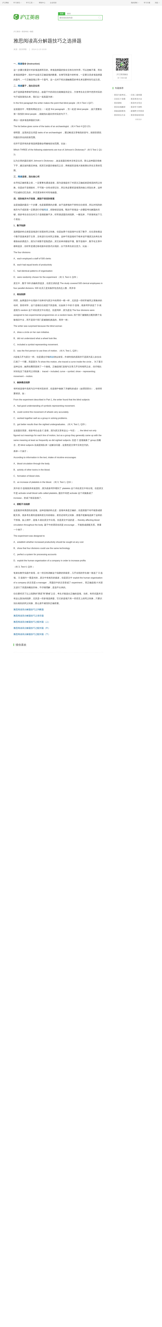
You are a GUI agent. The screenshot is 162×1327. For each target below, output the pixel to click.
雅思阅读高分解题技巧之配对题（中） (32, 628)
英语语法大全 (119, 115)
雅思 (31, 32)
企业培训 (53, 3)
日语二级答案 (136, 95)
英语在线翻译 (119, 107)
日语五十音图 (119, 99)
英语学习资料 (136, 107)
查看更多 (138, 119)
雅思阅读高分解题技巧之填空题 (29, 616)
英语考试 (25, 32)
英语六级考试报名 (121, 95)
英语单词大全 (136, 99)
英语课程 (118, 103)
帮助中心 (42, 3)
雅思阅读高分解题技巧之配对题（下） (32, 634)
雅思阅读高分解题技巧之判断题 (29, 609)
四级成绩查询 (119, 111)
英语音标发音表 (137, 115)
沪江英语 (17, 32)
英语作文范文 (136, 103)
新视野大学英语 (137, 111)
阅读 (20, 64)
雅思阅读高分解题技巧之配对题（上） (32, 622)
